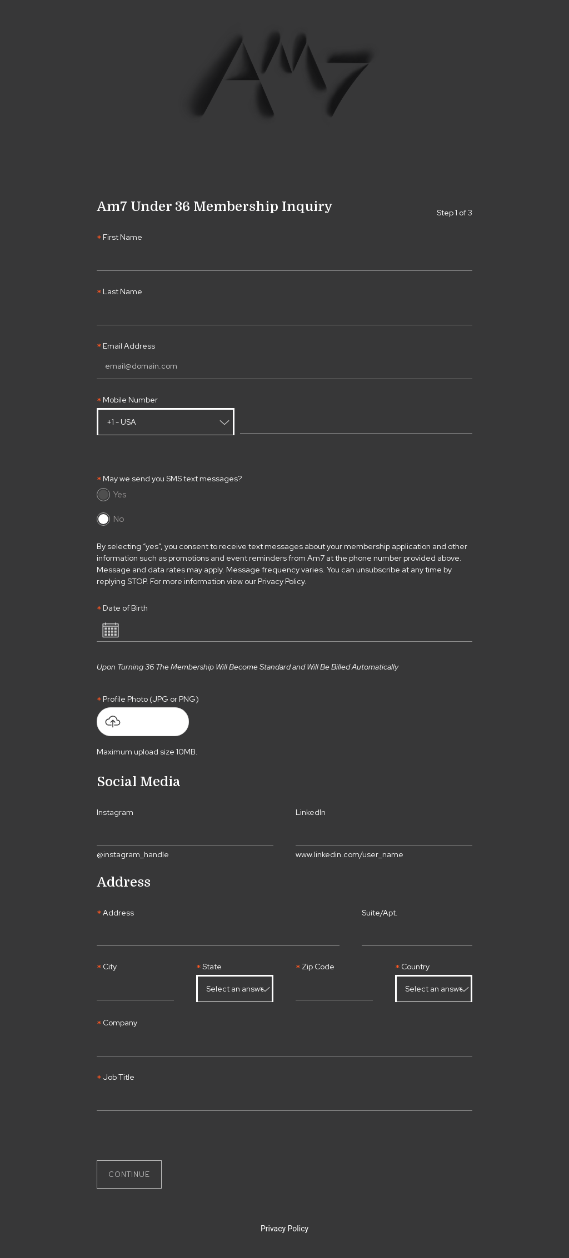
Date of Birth (125, 608)
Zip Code (318, 967)
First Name (122, 237)
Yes (119, 494)
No (118, 519)
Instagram (115, 812)
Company (120, 1023)
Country (415, 967)
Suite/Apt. (380, 913)
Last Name (122, 291)
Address (118, 913)
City (110, 967)
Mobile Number (130, 400)
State (212, 967)
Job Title (118, 1077)
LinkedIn (311, 812)
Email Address (129, 346)
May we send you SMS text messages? (172, 479)
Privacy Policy (284, 1228)
